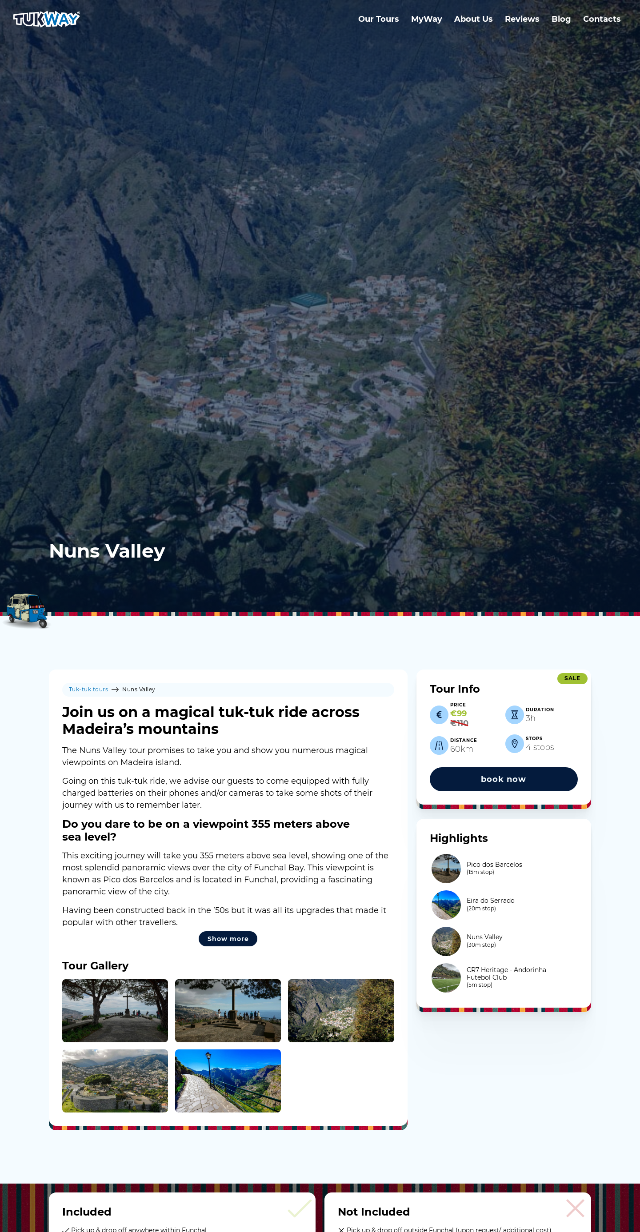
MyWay (426, 19)
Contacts (602, 19)
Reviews (522, 19)
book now (503, 779)
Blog (561, 19)
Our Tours (378, 19)
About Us (473, 19)
